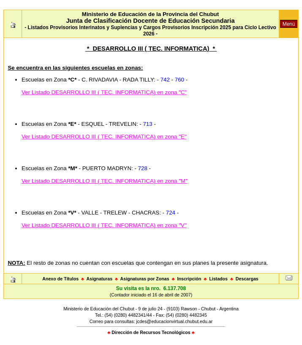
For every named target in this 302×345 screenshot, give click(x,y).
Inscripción (189, 278)
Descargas (247, 278)
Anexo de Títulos (60, 278)
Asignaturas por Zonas (144, 278)
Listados (218, 278)
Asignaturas (100, 278)
